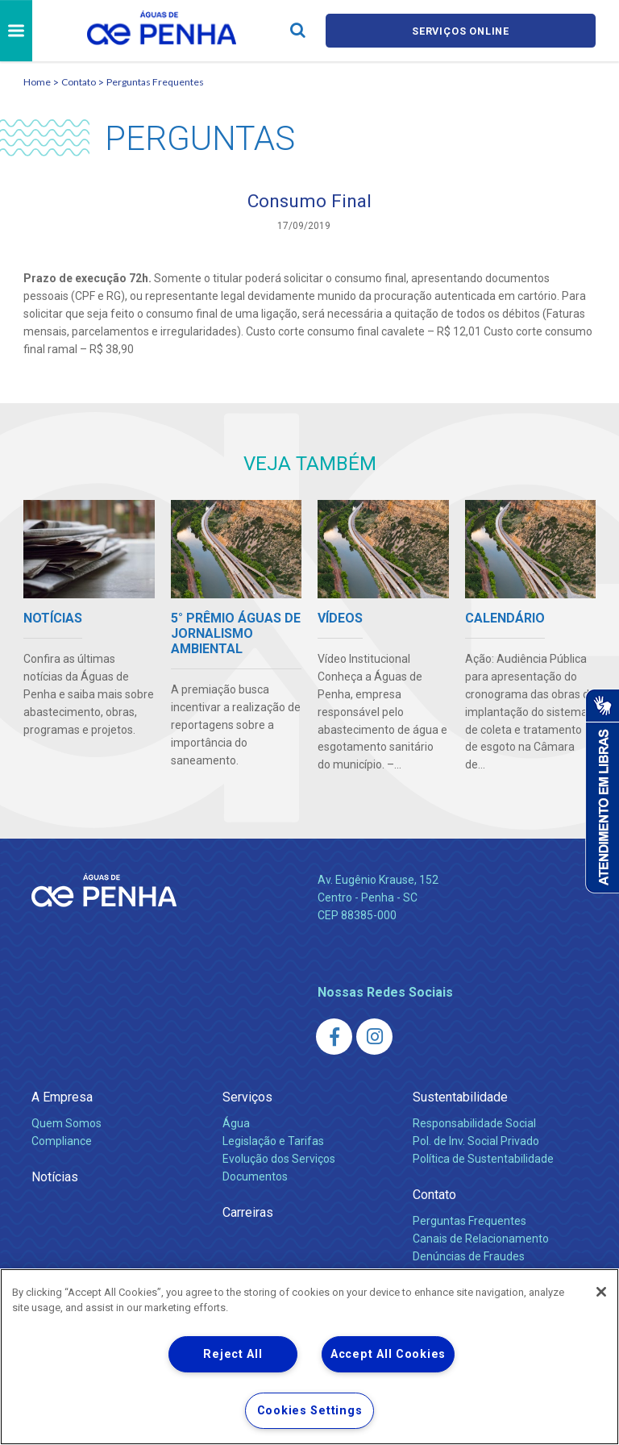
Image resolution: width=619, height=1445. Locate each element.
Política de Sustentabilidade (483, 1160)
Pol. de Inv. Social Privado (476, 1142)
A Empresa (62, 1098)
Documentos (255, 1178)
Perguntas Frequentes (155, 82)
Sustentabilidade (460, 1098)
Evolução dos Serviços (278, 1160)
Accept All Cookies (388, 1354)
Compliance (61, 1142)
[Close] (601, 1292)
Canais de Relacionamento (481, 1240)
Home (37, 82)
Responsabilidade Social (474, 1124)
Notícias (54, 1178)
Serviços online (461, 31)
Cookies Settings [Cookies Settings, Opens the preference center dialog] (310, 1411)
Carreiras (247, 1214)
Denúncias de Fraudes (469, 1257)
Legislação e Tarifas (273, 1142)
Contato (78, 82)
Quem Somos (66, 1124)
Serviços (247, 1098)
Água (236, 1124)
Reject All (232, 1354)
